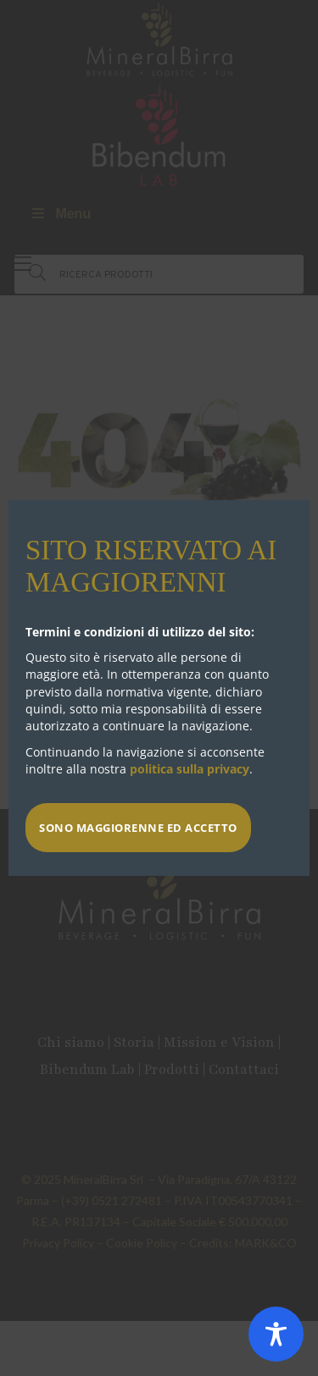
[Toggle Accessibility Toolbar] (276, 1334)
